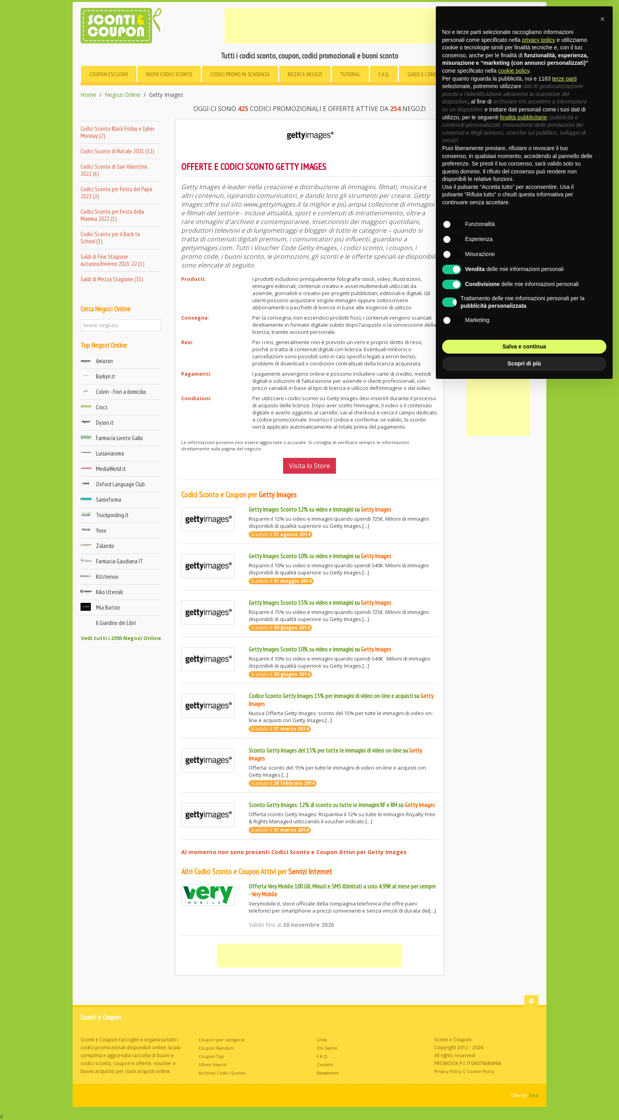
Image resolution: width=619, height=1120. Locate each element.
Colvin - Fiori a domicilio (121, 391)
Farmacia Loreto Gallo (119, 438)
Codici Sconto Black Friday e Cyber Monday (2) (117, 132)
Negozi (305, 74)
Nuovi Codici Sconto (169, 74)
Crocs (101, 407)
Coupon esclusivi (109, 74)
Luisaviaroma (110, 453)
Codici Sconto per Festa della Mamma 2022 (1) (112, 215)
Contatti (325, 1064)
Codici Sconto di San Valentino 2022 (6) (114, 170)
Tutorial (350, 74)
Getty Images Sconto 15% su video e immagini (301, 602)
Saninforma (108, 499)
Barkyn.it (105, 376)
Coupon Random (216, 1048)
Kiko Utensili (109, 592)
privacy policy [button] (538, 40)
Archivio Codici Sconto (222, 1073)
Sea (533, 1095)
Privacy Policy (447, 1071)
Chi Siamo (327, 1048)
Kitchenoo (107, 576)
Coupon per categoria (221, 1040)
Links (322, 1040)
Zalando (105, 546)
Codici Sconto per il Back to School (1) (110, 237)
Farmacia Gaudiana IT (119, 561)
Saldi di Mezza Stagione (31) (112, 279)
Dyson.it (105, 422)
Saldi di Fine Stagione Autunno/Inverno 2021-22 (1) (112, 260)
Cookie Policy (480, 1071)
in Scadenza (240, 74)
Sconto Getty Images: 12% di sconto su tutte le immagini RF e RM (323, 805)
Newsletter (328, 1073)
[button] (602, 19)
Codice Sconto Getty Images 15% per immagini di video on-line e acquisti (331, 696)
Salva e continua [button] (524, 346)
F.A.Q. (384, 74)
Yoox (101, 530)
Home (88, 94)
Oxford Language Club (120, 484)
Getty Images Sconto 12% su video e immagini (301, 509)
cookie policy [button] (513, 71)
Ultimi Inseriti (213, 1064)
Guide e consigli (425, 74)
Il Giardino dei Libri (116, 623)
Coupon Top (211, 1056)
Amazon (104, 361)
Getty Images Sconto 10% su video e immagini (301, 556)
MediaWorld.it (111, 468)
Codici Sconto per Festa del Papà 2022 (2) (116, 192)
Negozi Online (123, 94)
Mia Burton (108, 607)
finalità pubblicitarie (523, 117)
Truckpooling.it (112, 515)
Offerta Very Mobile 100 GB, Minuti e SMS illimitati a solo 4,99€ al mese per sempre (342, 886)
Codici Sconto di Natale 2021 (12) (117, 151)
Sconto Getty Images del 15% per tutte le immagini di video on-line (325, 750)
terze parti (564, 78)
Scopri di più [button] (524, 363)
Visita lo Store (309, 465)
